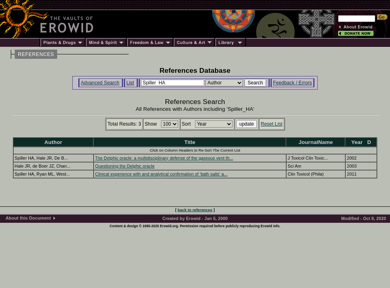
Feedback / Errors (292, 83)
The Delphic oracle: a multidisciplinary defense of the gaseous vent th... (164, 158)
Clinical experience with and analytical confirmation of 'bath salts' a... (161, 174)
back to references (195, 210)
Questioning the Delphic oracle (125, 166)
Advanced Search (100, 83)
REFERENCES (36, 54)
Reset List (272, 124)
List (130, 83)
